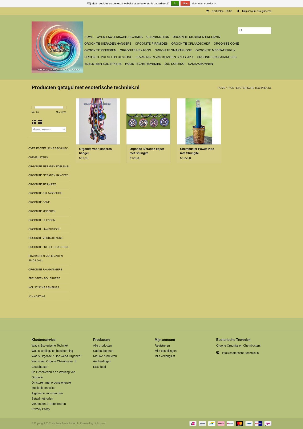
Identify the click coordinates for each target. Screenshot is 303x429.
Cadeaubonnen (200, 63)
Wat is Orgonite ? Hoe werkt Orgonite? (56, 356)
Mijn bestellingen (166, 351)
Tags (230, 88)
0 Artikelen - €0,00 (219, 11)
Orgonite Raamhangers (217, 57)
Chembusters (157, 37)
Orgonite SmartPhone (173, 50)
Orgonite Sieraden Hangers (107, 43)
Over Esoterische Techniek (120, 37)
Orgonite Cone (226, 43)
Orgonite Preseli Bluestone (108, 57)
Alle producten (102, 345)
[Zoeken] (254, 30)
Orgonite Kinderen (100, 50)
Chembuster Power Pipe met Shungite (197, 151)
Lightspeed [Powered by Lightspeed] (100, 423)
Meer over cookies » (204, 3)
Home (88, 37)
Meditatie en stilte (43, 388)
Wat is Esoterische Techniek (50, 345)
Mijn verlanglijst (165, 356)
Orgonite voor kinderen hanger (95, 151)
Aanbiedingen (102, 361)
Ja (175, 3)
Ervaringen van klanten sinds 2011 (164, 57)
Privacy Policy (41, 409)
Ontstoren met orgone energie (51, 382)
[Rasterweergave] (34, 123)
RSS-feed (99, 366)
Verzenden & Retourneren (49, 403)
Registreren (162, 345)
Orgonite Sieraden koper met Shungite (147, 151)
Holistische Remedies (143, 63)
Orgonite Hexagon (135, 50)
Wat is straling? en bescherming (52, 351)
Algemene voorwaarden (47, 393)
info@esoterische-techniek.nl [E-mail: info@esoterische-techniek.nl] (240, 353)
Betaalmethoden (42, 398)
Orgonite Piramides (151, 43)
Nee (185, 3)
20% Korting (175, 63)
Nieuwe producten (105, 356)
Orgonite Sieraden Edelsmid (196, 37)
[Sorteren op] (49, 129)
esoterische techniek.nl (253, 88)
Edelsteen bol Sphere (103, 63)
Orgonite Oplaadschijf (190, 43)
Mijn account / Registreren (254, 11)
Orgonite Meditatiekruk (215, 50)
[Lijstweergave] (40, 123)
